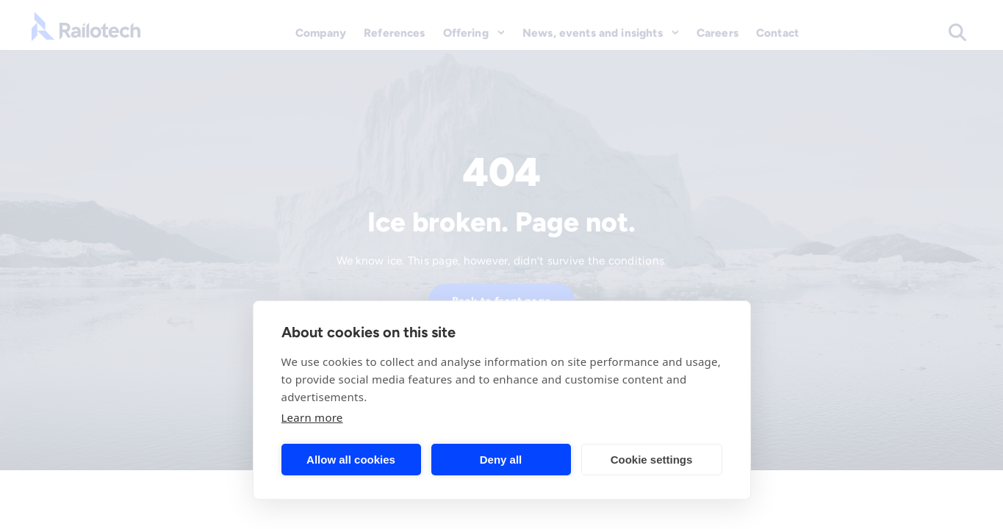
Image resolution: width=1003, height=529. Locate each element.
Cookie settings (652, 459)
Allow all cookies (350, 459)
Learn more (312, 417)
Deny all (501, 459)
